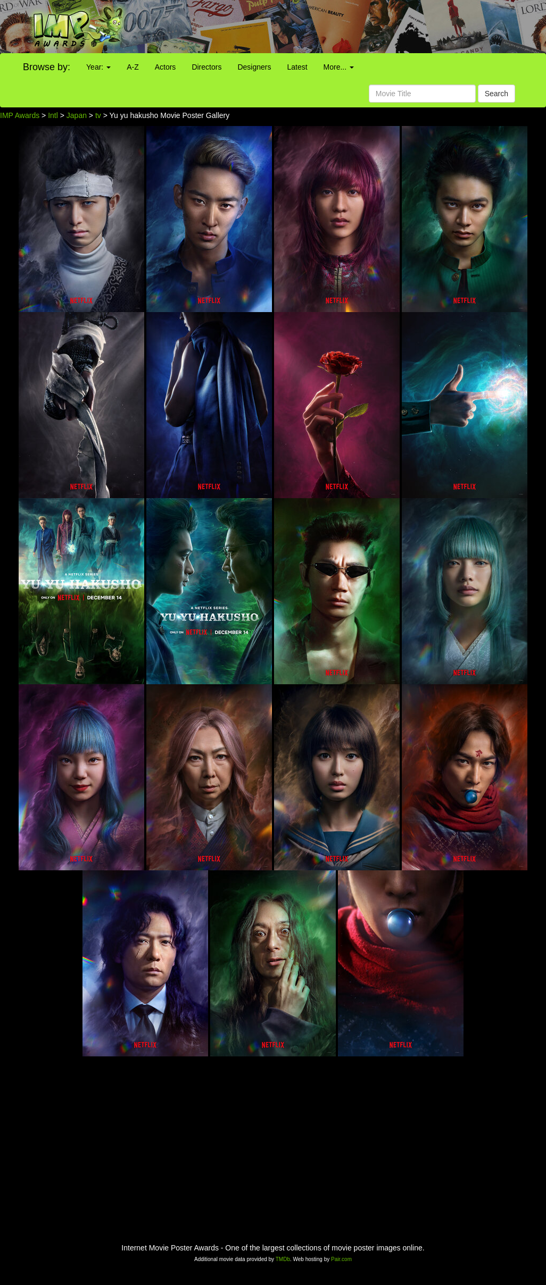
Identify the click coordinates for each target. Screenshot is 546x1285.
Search (496, 93)
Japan (77, 115)
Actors (165, 67)
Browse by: (46, 67)
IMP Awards (19, 115)
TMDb (283, 1259)
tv (98, 115)
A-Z (133, 67)
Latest (297, 67)
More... (339, 67)
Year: (98, 67)
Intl (53, 115)
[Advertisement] (342, 27)
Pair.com (341, 1259)
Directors (206, 67)
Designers (254, 67)
